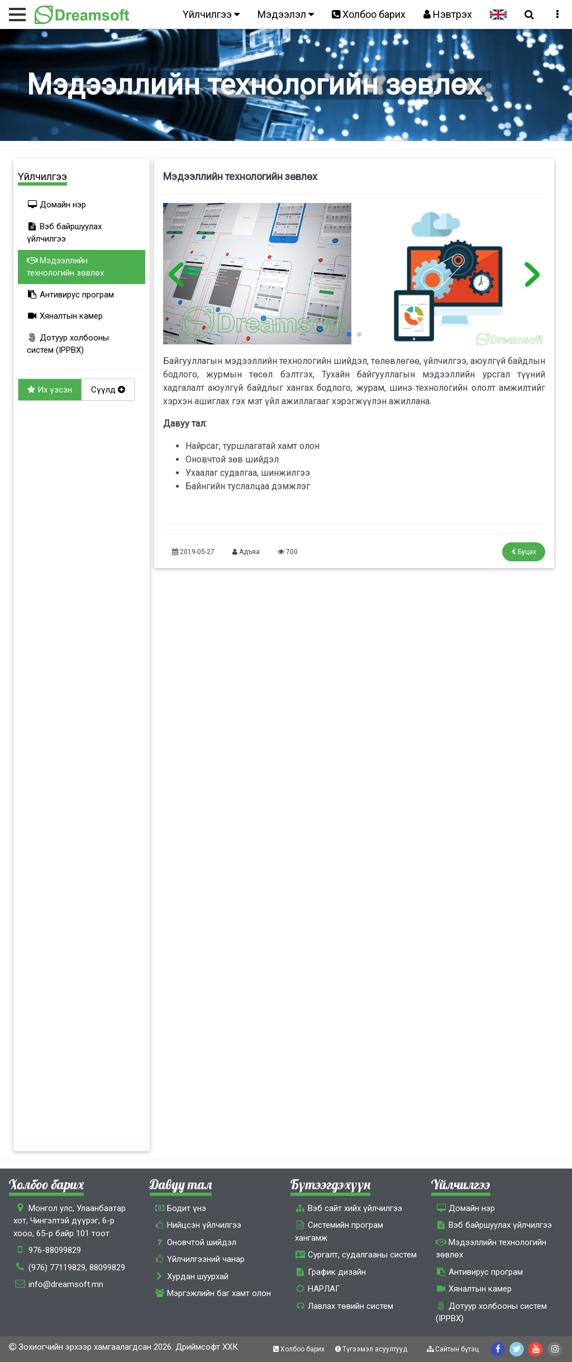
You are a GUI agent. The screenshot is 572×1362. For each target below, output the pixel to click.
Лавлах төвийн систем (344, 1306)
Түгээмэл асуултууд (372, 1349)
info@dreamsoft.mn (65, 1284)
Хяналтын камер (65, 316)
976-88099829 (54, 1250)
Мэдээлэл (286, 14)
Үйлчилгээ (211, 14)
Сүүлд (108, 390)
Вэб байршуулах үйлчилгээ (64, 232)
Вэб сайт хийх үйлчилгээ (348, 1208)
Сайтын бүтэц (453, 1349)
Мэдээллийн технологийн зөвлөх (65, 267)
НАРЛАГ (317, 1289)
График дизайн (330, 1272)
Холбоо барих (369, 14)
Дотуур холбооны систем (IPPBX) (68, 344)
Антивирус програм (70, 295)
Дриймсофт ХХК (206, 1347)
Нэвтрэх (447, 14)
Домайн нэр (56, 205)
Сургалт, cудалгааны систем (356, 1255)
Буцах (523, 552)
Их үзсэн (49, 390)
